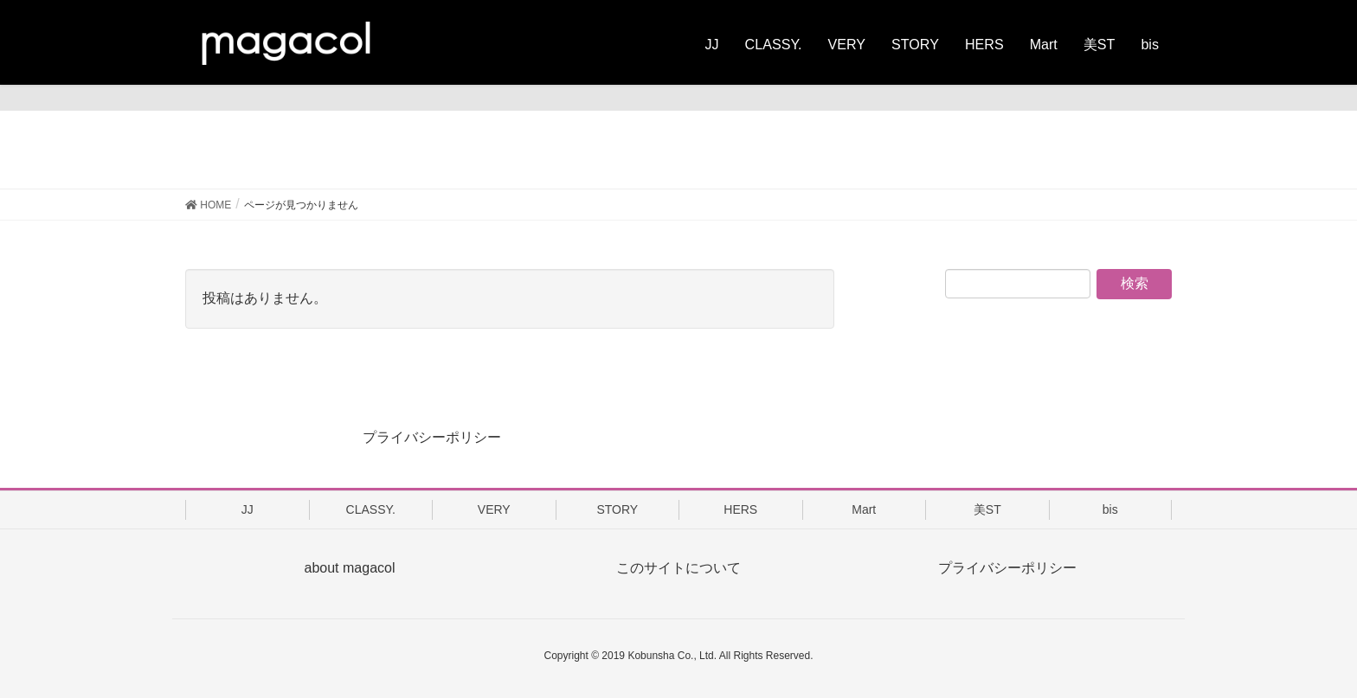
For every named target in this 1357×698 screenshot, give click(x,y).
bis (1110, 509)
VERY (494, 509)
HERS (740, 509)
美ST (987, 509)
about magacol (350, 567)
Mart (864, 509)
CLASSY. (371, 509)
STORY (617, 509)
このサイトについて (678, 567)
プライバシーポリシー (432, 437)
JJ (247, 509)
